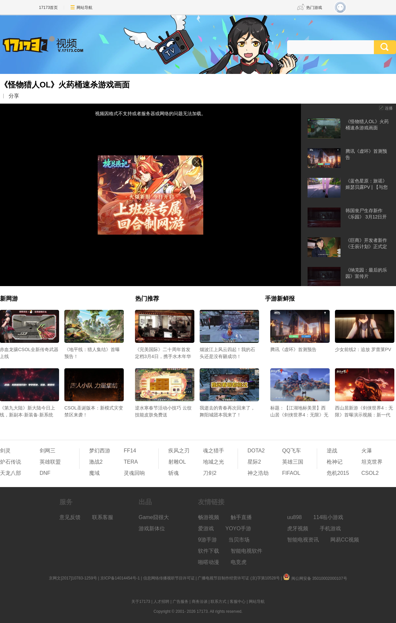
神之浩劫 (258, 473)
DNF (45, 473)
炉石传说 (10, 462)
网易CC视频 (344, 539)
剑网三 (47, 450)
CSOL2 (370, 473)
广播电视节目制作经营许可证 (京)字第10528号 (239, 578)
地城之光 (213, 462)
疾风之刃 (178, 450)
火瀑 (366, 450)
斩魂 (173, 473)
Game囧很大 (154, 517)
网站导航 (84, 7)
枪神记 (335, 462)
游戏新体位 (152, 528)
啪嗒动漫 (208, 562)
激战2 (96, 462)
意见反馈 (70, 517)
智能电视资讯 (303, 539)
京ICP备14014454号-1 (120, 578)
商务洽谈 (200, 601)
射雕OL (177, 462)
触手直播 (241, 517)
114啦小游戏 (329, 517)
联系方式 (218, 601)
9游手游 (207, 539)
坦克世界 (371, 462)
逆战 (332, 450)
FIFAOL (291, 473)
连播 (389, 108)
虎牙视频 (297, 528)
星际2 (254, 462)
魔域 (94, 473)
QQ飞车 (291, 450)
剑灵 (5, 450)
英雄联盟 (50, 462)
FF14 (130, 450)
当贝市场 (238, 539)
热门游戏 (314, 7)
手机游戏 (330, 528)
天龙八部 (10, 473)
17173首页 (48, 7)
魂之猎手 (213, 450)
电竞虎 (239, 562)
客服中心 (238, 601)
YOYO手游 (238, 528)
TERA (131, 462)
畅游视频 (208, 517)
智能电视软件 (246, 551)
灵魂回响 (134, 473)
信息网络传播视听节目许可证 (169, 578)
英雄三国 (292, 462)
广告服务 (180, 601)
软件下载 (208, 551)
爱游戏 (206, 528)
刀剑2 (209, 473)
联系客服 (102, 517)
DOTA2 (256, 450)
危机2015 (338, 473)
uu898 (294, 517)
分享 (14, 96)
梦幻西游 (99, 450)
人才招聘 (161, 601)
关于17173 (140, 601)
